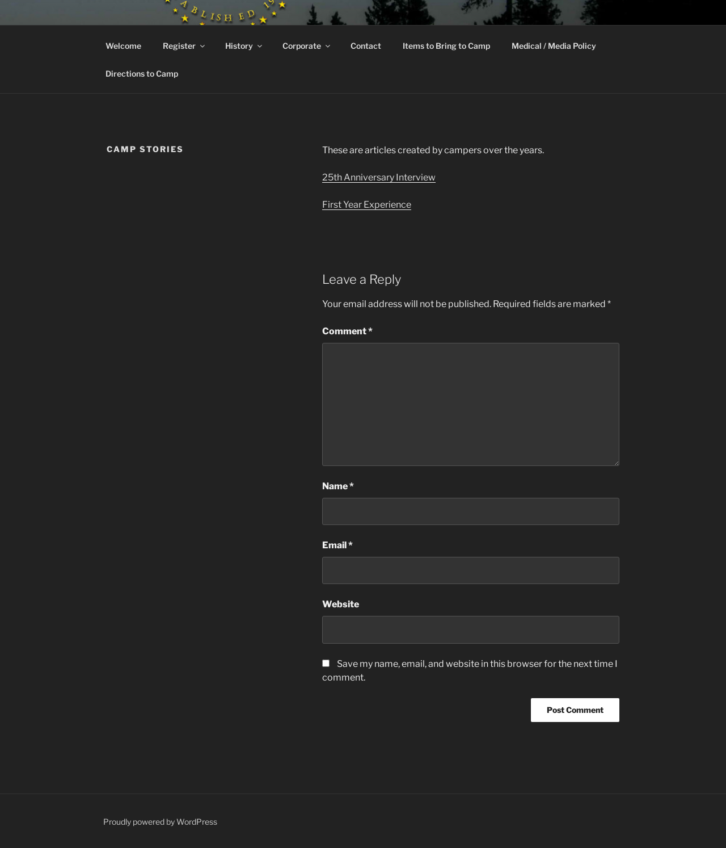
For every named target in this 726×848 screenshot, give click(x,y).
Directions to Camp (141, 73)
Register (184, 46)
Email (337, 545)
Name (338, 486)
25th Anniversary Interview (379, 177)
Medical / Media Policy (554, 46)
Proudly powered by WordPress (160, 821)
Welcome (123, 46)
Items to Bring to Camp (446, 46)
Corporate (307, 46)
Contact (366, 46)
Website (340, 604)
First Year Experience (366, 204)
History (244, 46)
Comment (347, 331)
